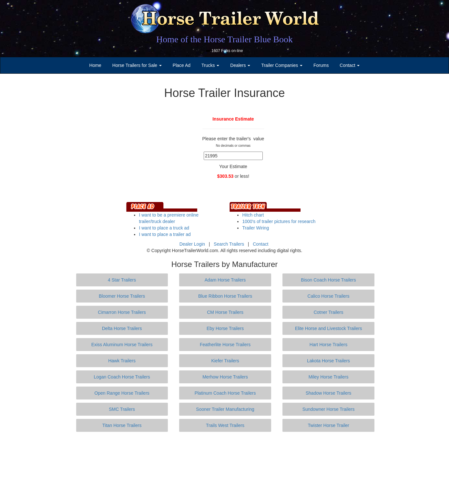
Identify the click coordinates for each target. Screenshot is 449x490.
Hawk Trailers (122, 360)
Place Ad (181, 65)
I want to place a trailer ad (164, 234)
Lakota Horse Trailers (328, 360)
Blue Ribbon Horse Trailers (225, 296)
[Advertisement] (224, 460)
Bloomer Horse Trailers (122, 296)
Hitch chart (253, 215)
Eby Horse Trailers (225, 328)
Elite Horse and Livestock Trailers (328, 328)
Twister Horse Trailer (328, 425)
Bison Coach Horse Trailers (328, 279)
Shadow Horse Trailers (329, 393)
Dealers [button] (240, 65)
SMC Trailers (122, 409)
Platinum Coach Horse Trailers (225, 393)
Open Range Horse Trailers (121, 393)
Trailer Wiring (255, 227)
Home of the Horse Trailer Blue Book (224, 39)
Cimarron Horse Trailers (122, 312)
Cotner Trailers (328, 312)
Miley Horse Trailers (329, 376)
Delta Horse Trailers (122, 328)
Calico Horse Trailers (329, 296)
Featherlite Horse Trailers (225, 344)
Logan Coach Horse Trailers (122, 376)
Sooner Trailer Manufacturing (225, 409)
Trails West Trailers (225, 425)
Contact (260, 244)
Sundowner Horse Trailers (328, 409)
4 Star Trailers (122, 279)
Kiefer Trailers (225, 360)
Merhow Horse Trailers (225, 376)
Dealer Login (192, 244)
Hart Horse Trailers (328, 344)
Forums (321, 65)
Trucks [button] (210, 65)
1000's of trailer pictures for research (278, 221)
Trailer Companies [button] (281, 65)
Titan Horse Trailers (122, 425)
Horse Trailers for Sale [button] (137, 65)
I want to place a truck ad (164, 227)
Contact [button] (350, 65)
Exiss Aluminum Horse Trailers (122, 344)
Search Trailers (229, 244)
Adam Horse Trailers (225, 279)
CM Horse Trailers (225, 312)
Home (95, 65)
